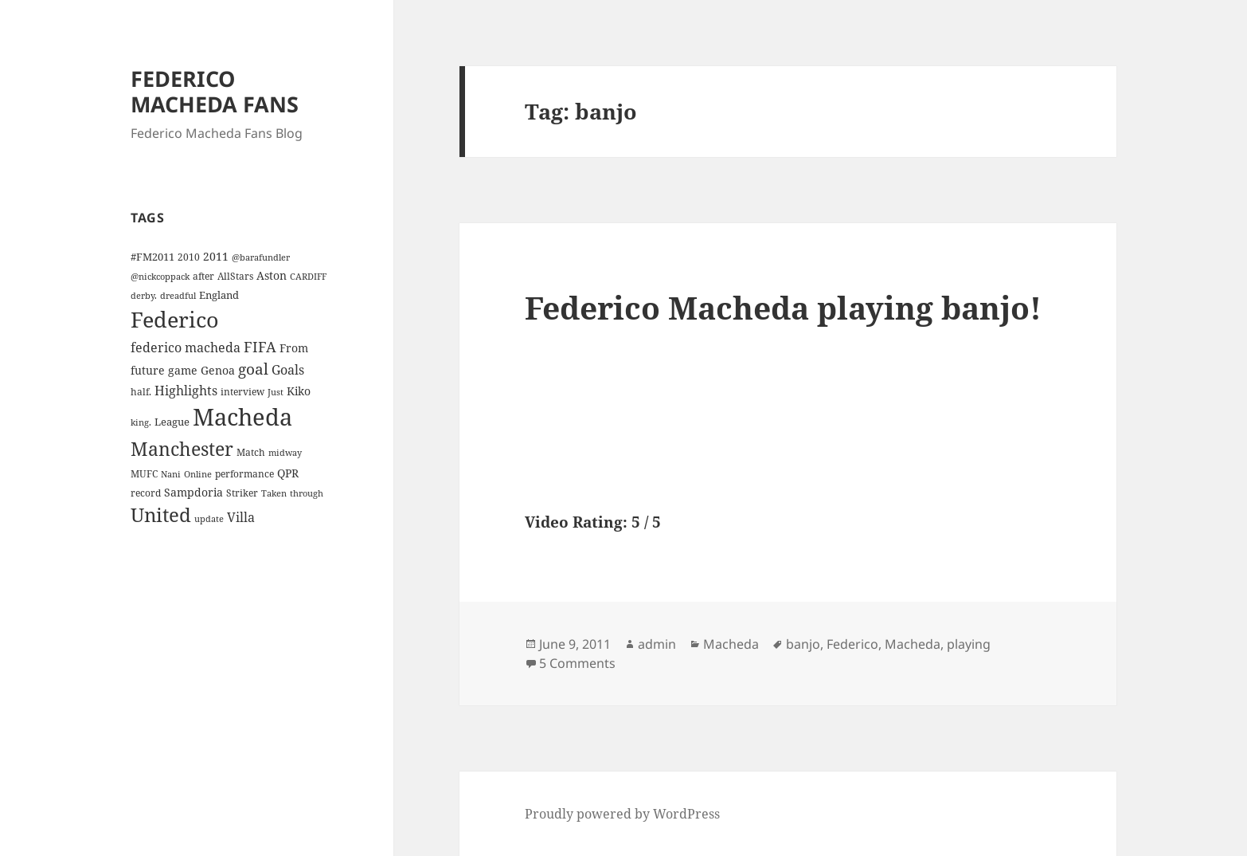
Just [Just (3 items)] (275, 392)
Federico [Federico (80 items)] (175, 319)
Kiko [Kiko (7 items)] (299, 391)
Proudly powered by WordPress (622, 814)
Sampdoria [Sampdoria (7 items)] (193, 492)
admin (657, 644)
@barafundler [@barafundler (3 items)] (261, 257)
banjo (803, 644)
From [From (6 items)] (294, 347)
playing (969, 644)
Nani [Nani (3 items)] (171, 474)
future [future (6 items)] (148, 370)
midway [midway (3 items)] (285, 452)
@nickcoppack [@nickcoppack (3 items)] (160, 276)
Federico (852, 644)
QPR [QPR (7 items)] (288, 473)
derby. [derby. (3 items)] (144, 295)
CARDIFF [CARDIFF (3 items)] (308, 276)
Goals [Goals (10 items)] (288, 370)
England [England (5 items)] (219, 295)
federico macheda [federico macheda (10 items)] (185, 347)
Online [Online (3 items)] (198, 474)
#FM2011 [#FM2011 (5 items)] (152, 256)
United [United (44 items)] (161, 515)
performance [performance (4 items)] (244, 473)
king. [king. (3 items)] (141, 422)
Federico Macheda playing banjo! (783, 307)
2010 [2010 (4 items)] (189, 256)
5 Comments (577, 663)
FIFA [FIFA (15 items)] (260, 346)
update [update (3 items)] (209, 518)
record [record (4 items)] (146, 492)
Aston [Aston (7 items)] (271, 275)
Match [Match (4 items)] (250, 452)
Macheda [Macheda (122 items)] (242, 417)
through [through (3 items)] (306, 493)
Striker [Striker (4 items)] (242, 492)
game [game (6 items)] (182, 370)
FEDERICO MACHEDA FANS (215, 91)
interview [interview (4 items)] (242, 391)
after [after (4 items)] (203, 275)
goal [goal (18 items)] (253, 368)
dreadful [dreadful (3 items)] (178, 295)
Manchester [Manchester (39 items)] (182, 448)
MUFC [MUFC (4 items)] (144, 473)
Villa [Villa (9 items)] (241, 517)
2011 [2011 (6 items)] (216, 256)
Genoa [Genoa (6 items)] (218, 370)
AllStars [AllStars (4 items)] (235, 275)
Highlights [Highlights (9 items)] (185, 390)
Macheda (731, 644)
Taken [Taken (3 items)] (274, 493)
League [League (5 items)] (172, 421)
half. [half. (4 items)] (141, 391)
